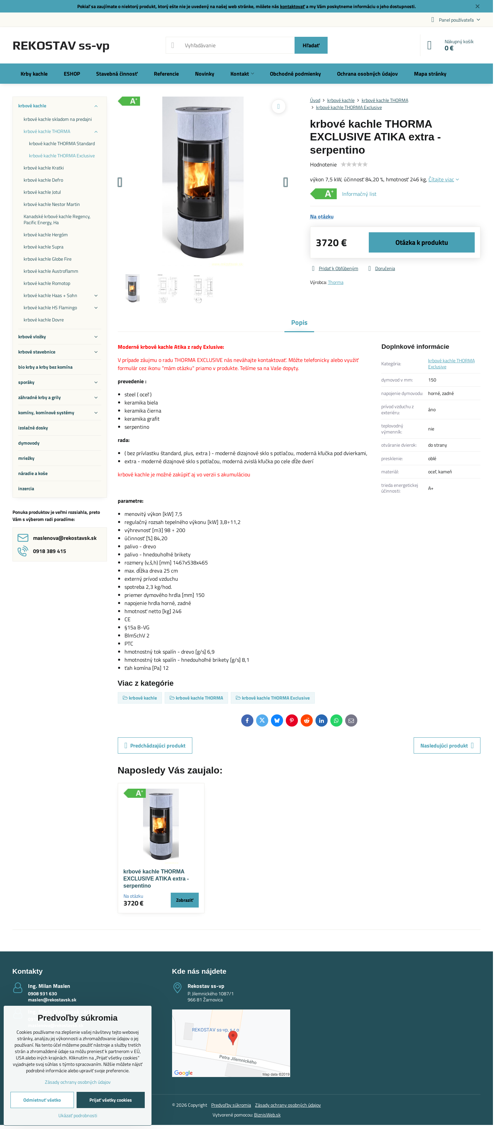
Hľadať (311, 45)
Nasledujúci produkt (447, 745)
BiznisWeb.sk (267, 1114)
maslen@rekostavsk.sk (52, 999)
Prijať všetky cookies (110, 1099)
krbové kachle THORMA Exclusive (451, 363)
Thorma (335, 282)
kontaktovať (292, 6)
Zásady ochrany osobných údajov (288, 1104)
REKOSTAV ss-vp (61, 45)
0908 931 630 (42, 993)
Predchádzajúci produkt (155, 745)
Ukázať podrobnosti (77, 1115)
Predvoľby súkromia (231, 1104)
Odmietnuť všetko (42, 1099)
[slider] (354, 164)
